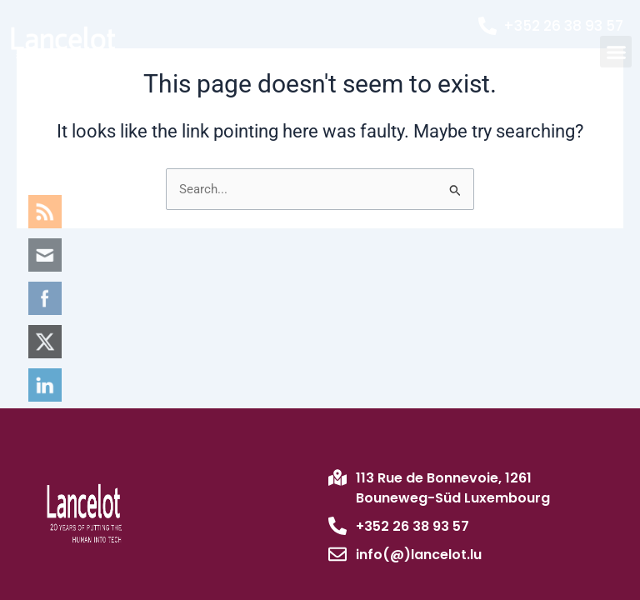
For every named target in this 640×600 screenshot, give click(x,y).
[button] (616, 52)
